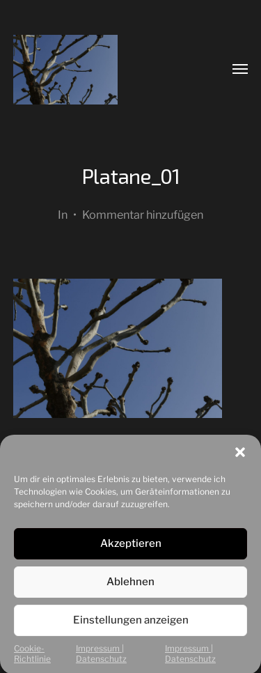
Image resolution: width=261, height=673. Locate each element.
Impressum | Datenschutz (101, 661)
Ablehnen (130, 590)
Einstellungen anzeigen (131, 628)
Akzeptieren (130, 552)
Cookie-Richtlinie (32, 661)
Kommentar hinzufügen (142, 215)
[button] (240, 460)
